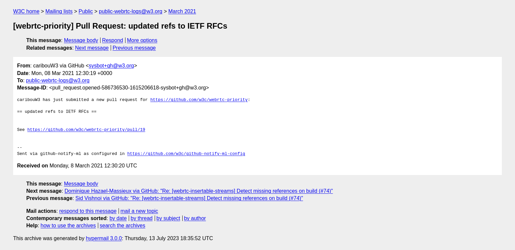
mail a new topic (139, 211)
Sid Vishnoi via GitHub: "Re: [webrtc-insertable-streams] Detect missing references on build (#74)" (189, 198)
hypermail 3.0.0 (104, 238)
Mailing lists (59, 11)
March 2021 (182, 11)
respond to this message (87, 211)
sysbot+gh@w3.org (111, 65)
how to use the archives (68, 225)
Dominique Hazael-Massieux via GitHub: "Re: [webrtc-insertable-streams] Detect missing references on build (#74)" (199, 191)
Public (85, 11)
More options (142, 40)
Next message (92, 48)
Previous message (134, 48)
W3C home (26, 11)
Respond (112, 40)
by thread (142, 218)
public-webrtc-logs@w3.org (130, 11)
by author (195, 218)
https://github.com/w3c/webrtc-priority (199, 100)
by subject (168, 218)
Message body (81, 40)
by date (117, 218)
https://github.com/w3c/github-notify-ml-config (186, 154)
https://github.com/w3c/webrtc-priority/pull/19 (86, 130)
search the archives (123, 225)
